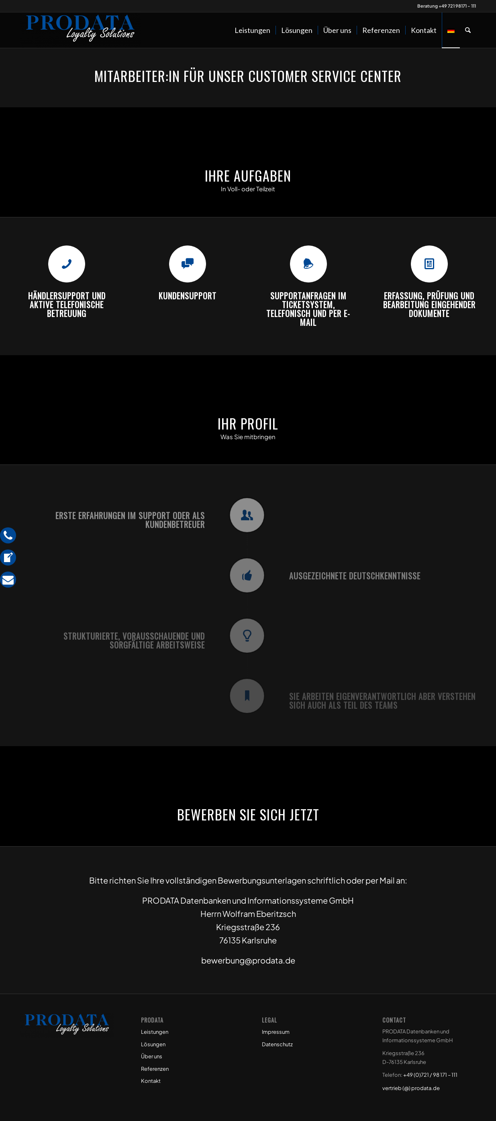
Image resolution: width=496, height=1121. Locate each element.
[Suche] (468, 30)
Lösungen (153, 1044)
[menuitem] (252, 30)
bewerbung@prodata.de (248, 960)
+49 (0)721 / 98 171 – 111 (430, 1075)
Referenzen (155, 1069)
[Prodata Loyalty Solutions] (80, 30)
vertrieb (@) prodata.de (411, 1088)
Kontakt (151, 1081)
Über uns (151, 1056)
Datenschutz (277, 1044)
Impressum (276, 1032)
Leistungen (154, 1032)
